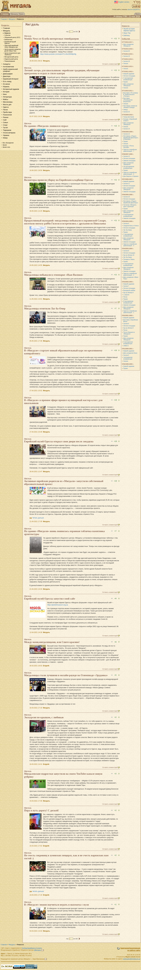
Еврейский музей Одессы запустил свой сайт (49, 598)
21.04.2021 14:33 (36, 589)
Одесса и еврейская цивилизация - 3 (130, 244)
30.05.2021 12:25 (36, 211)
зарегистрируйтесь (133, 9)
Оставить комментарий (110, 64)
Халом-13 (126, 134)
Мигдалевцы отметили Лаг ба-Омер (44, 308)
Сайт (5, 120)
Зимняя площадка (129, 160)
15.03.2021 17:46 (36, 801)
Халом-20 (126, 51)
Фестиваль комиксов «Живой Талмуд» (130, 106)
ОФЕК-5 (126, 345)
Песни (5, 110)
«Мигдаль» (37, 950)
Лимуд (125, 109)
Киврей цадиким (128, 73)
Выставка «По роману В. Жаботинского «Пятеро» (130, 94)
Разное (5, 117)
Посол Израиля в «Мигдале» (129, 333)
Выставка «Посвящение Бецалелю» (128, 99)
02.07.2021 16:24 (36, 116)
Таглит (5, 128)
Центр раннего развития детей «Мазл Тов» (12, 50)
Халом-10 (126, 197)
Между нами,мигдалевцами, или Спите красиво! (52, 642)
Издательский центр (11, 59)
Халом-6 (126, 323)
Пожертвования (9, 61)
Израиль (6, 87)
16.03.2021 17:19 (36, 708)
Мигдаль (12, 19)
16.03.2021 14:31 (36, 764)
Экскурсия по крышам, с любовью (44, 717)
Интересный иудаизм (11, 89)
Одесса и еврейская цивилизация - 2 (130, 274)
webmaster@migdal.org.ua (131, 959)
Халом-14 (126, 129)
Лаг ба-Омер (127, 230)
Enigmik (46, 666)
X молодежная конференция (128, 78)
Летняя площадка (129, 76)
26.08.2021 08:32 (36, 61)
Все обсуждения (8, 143)
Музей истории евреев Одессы (129, 30)
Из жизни (6, 84)
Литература (7, 97)
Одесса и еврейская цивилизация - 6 (130, 173)
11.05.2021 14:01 (36, 299)
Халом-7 (126, 286)
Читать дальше (38, 518)
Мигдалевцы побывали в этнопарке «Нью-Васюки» (53, 274)
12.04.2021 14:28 (36, 632)
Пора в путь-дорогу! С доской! (41, 810)
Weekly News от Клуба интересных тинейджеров (51, 38)
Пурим (125, 82)
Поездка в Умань (129, 259)
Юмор (5, 138)
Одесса (5, 107)
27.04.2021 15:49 (36, 432)
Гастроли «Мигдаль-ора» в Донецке (130, 205)
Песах (125, 297)
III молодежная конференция (128, 302)
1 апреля (126, 294)
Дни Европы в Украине (130, 176)
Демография (8, 74)
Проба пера (7, 112)
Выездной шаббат (129, 290)
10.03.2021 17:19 (36, 895)
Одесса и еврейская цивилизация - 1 (130, 311)
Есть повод (7, 81)
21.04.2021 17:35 (36, 521)
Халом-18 (126, 61)
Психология (7, 115)
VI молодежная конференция (128, 215)
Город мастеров (128, 117)
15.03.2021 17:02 (36, 846)
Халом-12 (126, 156)
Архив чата (6, 147)
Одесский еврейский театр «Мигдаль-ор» (11, 46)
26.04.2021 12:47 (36, 472)
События (7, 35)
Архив (5, 145)
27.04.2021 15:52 (36, 391)
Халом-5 (126, 355)
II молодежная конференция (128, 342)
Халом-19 (126, 56)
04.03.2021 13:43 (36, 931)
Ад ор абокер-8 (128, 328)
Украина (6, 135)
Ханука (125, 63)
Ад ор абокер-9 (128, 292)
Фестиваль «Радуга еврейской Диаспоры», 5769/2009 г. (131, 137)
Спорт (5, 125)
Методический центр (11, 57)
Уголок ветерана (9, 133)
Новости (7, 33)
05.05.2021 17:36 (36, 341)
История (6, 92)
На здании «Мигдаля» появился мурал (46, 126)
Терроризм (7, 130)
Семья (5, 122)
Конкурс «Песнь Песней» (128, 146)
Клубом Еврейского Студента (32, 948)
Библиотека (8, 39)
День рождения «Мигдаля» (128, 45)
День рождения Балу (130, 353)
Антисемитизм (8, 67)
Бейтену (126, 35)
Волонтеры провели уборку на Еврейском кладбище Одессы (58, 180)
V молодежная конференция (128, 235)
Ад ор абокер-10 (128, 255)
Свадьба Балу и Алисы (131, 225)
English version (123, 2)
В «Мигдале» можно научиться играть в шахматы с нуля (56, 904)
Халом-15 (126, 112)
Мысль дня (7, 105)
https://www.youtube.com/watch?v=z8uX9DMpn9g (58, 54)
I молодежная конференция (128, 358)
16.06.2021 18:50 (36, 170)
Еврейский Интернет (10, 79)
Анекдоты (6, 64)
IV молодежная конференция (128, 264)
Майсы (5, 99)
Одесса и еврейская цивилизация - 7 (130, 150)
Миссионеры (8, 102)
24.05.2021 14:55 (36, 265)
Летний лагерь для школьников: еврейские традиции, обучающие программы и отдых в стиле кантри (61, 72)
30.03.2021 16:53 (36, 666)
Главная (4, 19)
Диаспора (6, 76)
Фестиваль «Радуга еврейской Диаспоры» (130, 201)
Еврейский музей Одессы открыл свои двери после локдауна (58, 441)
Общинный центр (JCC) (12, 37)
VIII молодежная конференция (128, 167)
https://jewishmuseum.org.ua (57, 605)
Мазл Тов (126, 33)
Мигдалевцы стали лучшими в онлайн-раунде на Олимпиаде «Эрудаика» (66, 675)
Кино (5, 94)
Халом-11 (126, 183)
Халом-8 (126, 251)
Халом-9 (126, 223)
